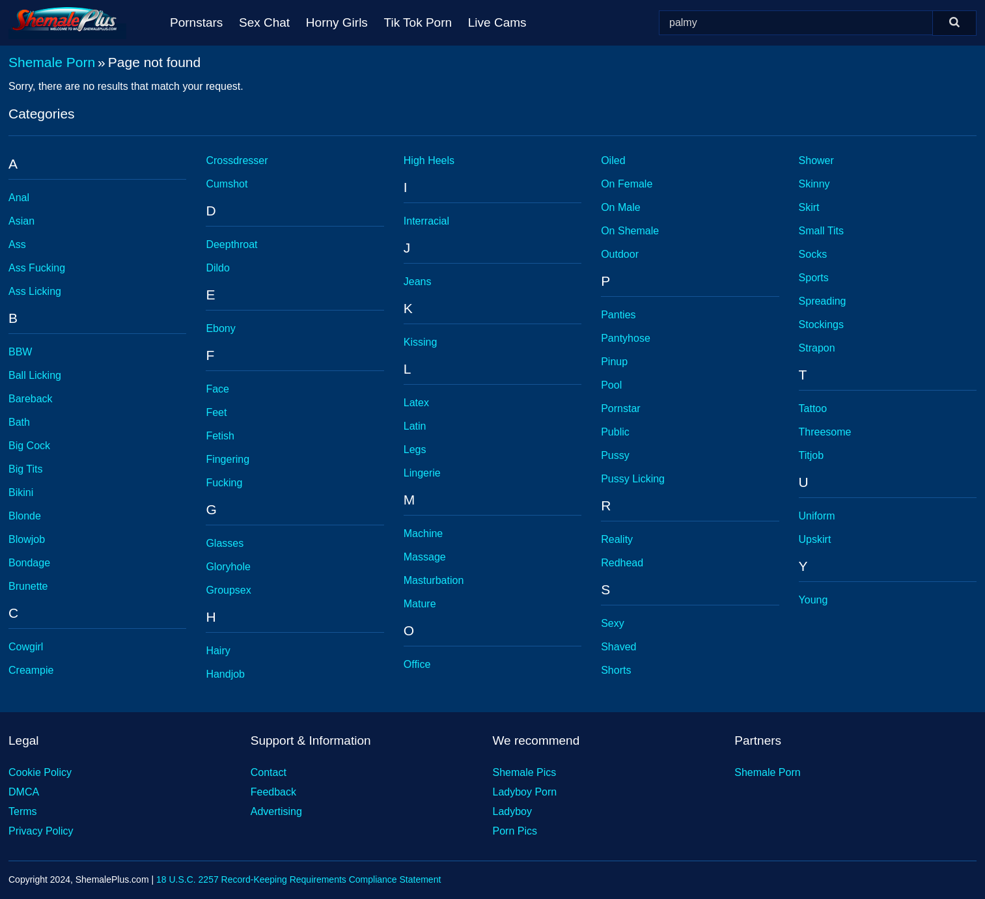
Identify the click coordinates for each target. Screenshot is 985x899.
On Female (626, 183)
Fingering (227, 459)
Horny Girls (337, 22)
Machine (423, 533)
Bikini (20, 492)
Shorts (616, 670)
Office (417, 664)
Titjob (811, 455)
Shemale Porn (51, 62)
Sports (814, 277)
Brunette (28, 586)
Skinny (814, 183)
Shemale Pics (525, 772)
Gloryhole (228, 566)
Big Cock (29, 445)
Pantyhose (625, 338)
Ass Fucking (36, 267)
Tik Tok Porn (418, 22)
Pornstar (620, 408)
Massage (425, 556)
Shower (816, 160)
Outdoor (620, 254)
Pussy (615, 455)
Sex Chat (264, 22)
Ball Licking (34, 375)
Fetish (220, 435)
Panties (618, 314)
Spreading (822, 301)
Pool (611, 385)
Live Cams (497, 22)
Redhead (622, 562)
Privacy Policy (41, 831)
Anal (18, 197)
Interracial (426, 221)
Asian (21, 221)
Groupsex (228, 590)
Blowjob (26, 539)
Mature (420, 603)
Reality (617, 539)
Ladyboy (513, 811)
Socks (813, 254)
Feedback (273, 791)
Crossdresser (237, 160)
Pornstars (196, 22)
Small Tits (821, 230)
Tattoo (813, 408)
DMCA (23, 791)
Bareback (30, 398)
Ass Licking (34, 291)
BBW (20, 351)
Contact (268, 772)
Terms (22, 811)
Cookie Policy (40, 772)
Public (615, 431)
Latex (416, 402)
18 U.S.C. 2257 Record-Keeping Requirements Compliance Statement (298, 879)
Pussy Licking (633, 478)
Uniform (817, 515)
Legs (415, 449)
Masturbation (434, 580)
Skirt (809, 207)
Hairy (218, 650)
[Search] (954, 23)
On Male (620, 207)
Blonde (24, 515)
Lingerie (422, 472)
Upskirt (815, 539)
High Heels (429, 160)
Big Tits (25, 469)
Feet (216, 412)
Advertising (276, 811)
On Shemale (630, 230)
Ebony (220, 328)
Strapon (817, 347)
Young (813, 599)
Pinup (614, 361)
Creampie (30, 670)
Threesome (825, 431)
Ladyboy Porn (525, 791)
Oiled (613, 160)
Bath (19, 422)
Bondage (29, 562)
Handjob (225, 674)
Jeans (418, 281)
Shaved (618, 646)
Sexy (612, 623)
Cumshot (226, 183)
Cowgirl (25, 646)
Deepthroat (231, 244)
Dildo (217, 267)
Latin (415, 426)
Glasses (224, 543)
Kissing (420, 342)
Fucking (224, 482)
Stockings (821, 324)
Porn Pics (515, 831)
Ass (17, 244)
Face (217, 388)
